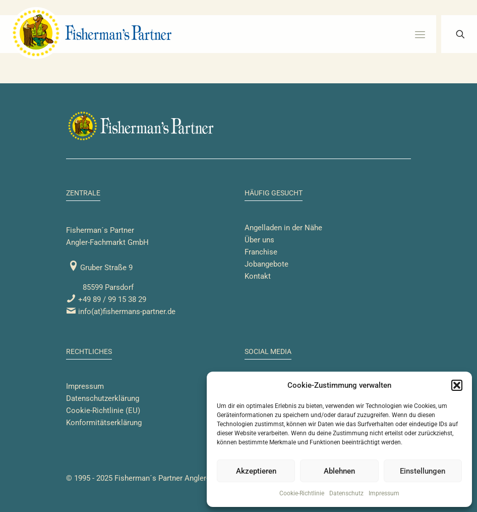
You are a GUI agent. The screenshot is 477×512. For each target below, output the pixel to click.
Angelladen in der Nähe (283, 227)
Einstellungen (422, 471)
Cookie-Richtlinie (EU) (103, 410)
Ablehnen (339, 471)
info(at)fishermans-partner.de (120, 311)
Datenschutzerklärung (102, 398)
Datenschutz (346, 493)
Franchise (261, 252)
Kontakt (258, 276)
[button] (457, 385)
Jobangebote (266, 264)
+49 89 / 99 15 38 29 (106, 299)
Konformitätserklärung (104, 422)
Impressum (384, 493)
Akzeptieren (256, 471)
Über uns (259, 239)
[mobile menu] (420, 34)
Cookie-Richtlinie (301, 493)
